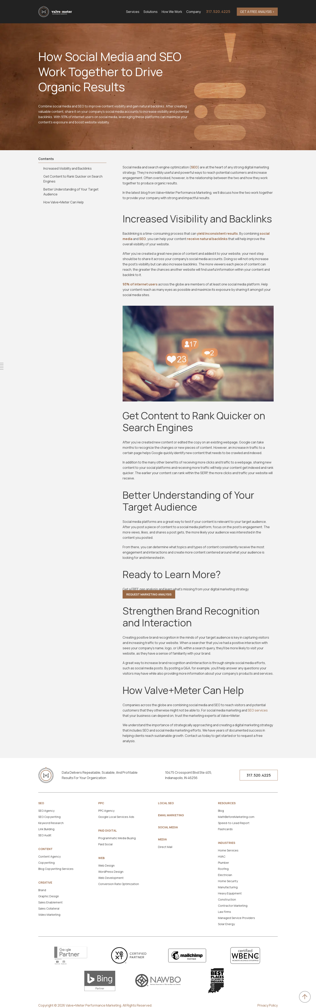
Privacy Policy (267, 1005)
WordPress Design (110, 872)
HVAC (221, 856)
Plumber (223, 863)
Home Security (228, 881)
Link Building (46, 829)
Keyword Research (51, 823)
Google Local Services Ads (116, 817)
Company (193, 11)
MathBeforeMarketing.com (236, 817)
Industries (226, 842)
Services (132, 11)
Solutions (150, 11)
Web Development (111, 878)
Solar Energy (226, 924)
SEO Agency (46, 811)
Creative (45, 882)
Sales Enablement (50, 902)
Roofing (223, 869)
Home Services (228, 850)
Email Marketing (171, 815)
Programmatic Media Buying (117, 838)
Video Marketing (49, 915)
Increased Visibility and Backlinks (67, 168)
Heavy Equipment (230, 893)
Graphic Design (48, 896)
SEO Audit (44, 835)
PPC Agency (106, 811)
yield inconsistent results (217, 233)
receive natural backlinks (207, 239)
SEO (194, 167)
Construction (227, 899)
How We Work (172, 11)
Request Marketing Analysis (149, 594)
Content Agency (49, 856)
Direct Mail (165, 847)
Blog (221, 811)
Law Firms (224, 912)
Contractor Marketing (232, 906)
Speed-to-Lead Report (233, 823)
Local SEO (166, 803)
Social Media (168, 827)
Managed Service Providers (236, 918)
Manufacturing (228, 887)
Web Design (106, 865)
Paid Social (105, 844)
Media (162, 839)
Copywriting (46, 863)
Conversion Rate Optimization (118, 884)
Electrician (225, 875)
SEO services (258, 710)
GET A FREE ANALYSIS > (257, 11)
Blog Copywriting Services (55, 869)
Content (45, 849)
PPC (101, 803)
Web (101, 858)
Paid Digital (107, 830)
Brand (42, 890)
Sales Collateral (48, 908)
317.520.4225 (218, 11)
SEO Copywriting (49, 817)
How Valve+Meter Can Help (63, 202)
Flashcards (225, 829)
